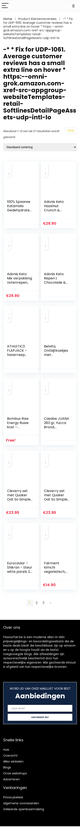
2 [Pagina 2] (37, 602)
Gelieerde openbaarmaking (23, 809)
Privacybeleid (13, 797)
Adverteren (11, 779)
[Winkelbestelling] (40, 147)
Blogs (7, 767)
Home (7, 19)
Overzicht (10, 755)
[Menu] (5, 5)
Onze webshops (15, 773)
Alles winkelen (13, 761)
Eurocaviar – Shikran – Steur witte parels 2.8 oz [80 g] (20, 569)
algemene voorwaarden (21, 803)
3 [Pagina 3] (43, 602)
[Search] (73, 5)
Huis (6, 749)
